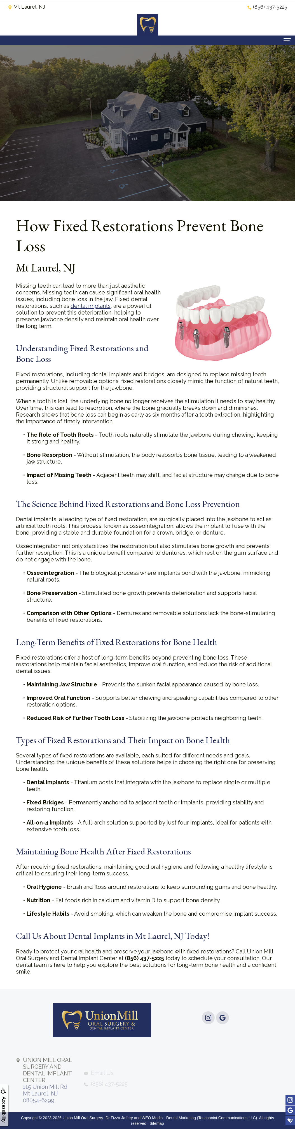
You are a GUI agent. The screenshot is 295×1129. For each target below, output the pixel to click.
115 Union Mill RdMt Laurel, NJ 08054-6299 (47, 1095)
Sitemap (156, 1123)
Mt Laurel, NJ (26, 7)
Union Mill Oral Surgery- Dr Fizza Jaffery (98, 1118)
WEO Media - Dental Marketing (169, 1118)
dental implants (91, 306)
